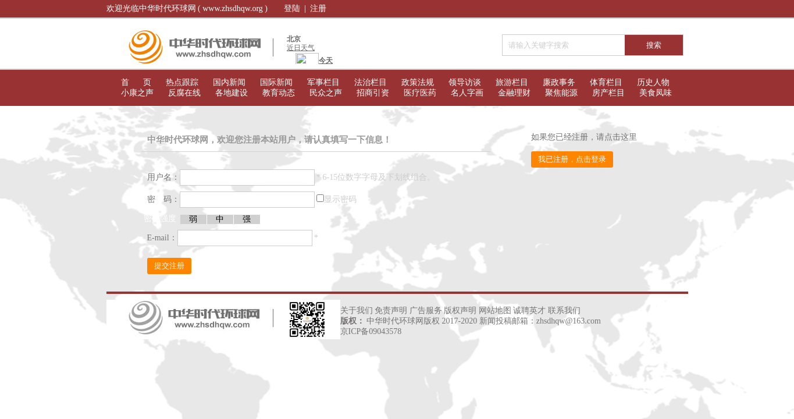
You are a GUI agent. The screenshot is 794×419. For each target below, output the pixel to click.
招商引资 (373, 92)
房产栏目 (608, 92)
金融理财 (514, 92)
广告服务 (426, 310)
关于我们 (356, 310)
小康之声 (137, 92)
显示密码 (340, 199)
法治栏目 (370, 82)
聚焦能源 (561, 92)
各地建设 (231, 92)
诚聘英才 (529, 310)
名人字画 (467, 92)
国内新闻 (229, 82)
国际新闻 (276, 82)
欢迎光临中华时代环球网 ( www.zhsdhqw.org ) (187, 8)
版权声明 (460, 310)
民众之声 (325, 92)
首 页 (136, 82)
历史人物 (653, 82)
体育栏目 (606, 82)
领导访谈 (464, 82)
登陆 (292, 8)
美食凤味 (655, 92)
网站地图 (495, 310)
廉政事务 (559, 82)
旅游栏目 (512, 82)
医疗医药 (420, 92)
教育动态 (278, 92)
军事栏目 (323, 82)
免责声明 (391, 310)
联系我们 (564, 310)
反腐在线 (184, 92)
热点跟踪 (182, 82)
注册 (318, 8)
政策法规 (417, 82)
